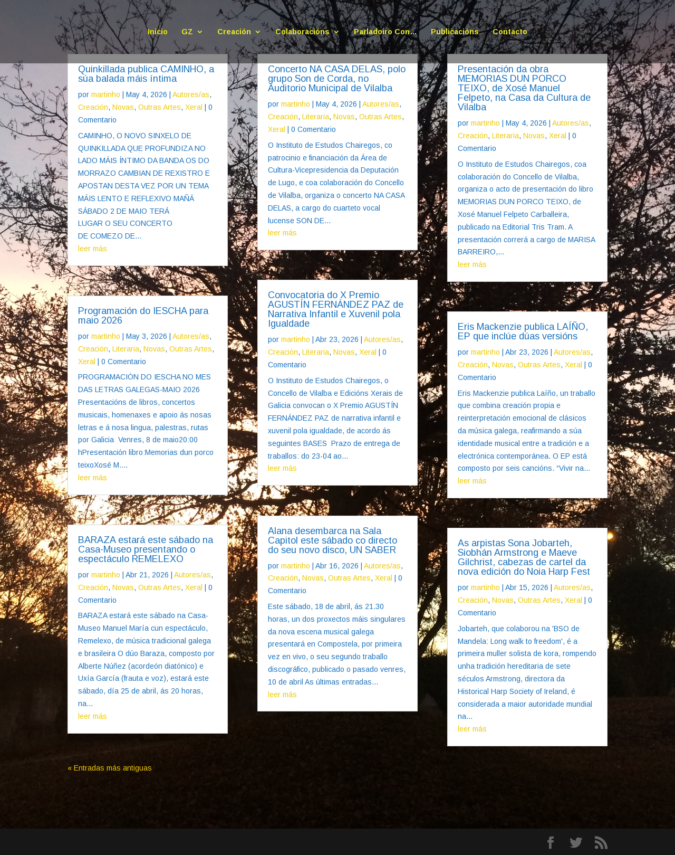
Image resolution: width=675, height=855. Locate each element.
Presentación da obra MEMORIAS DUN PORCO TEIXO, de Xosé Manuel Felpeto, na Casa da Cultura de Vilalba (524, 88)
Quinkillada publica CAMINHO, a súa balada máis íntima (146, 74)
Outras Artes (159, 107)
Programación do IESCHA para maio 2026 (143, 316)
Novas (123, 107)
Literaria (125, 349)
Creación (234, 32)
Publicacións (455, 32)
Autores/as (190, 94)
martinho (105, 94)
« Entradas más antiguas (110, 768)
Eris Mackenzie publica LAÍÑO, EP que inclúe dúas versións (523, 331)
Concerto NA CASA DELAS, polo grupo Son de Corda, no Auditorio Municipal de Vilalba (337, 78)
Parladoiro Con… (385, 32)
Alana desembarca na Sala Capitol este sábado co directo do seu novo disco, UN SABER (332, 540)
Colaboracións (302, 32)
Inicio (158, 32)
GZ (187, 32)
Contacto (510, 32)
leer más (92, 248)
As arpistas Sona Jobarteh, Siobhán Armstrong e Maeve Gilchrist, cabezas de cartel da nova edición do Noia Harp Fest (524, 557)
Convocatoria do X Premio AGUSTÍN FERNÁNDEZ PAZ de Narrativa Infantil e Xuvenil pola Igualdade (335, 309)
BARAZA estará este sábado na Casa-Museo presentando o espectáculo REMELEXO (145, 549)
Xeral (193, 107)
